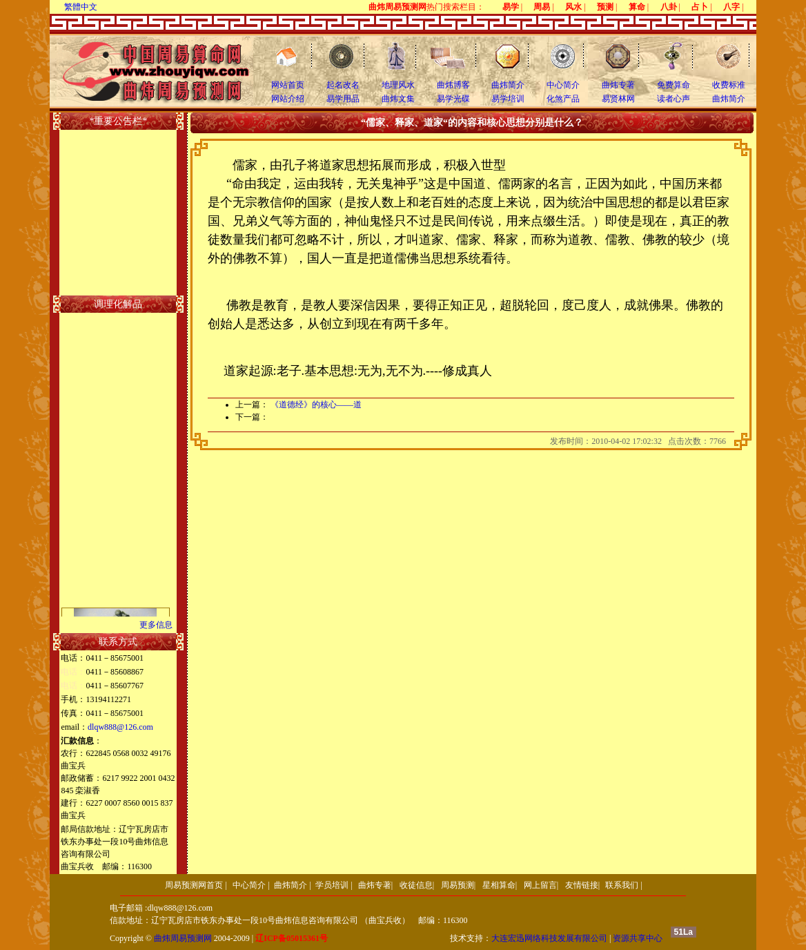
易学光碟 (453, 99)
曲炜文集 (398, 99)
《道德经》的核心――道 (316, 404)
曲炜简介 (507, 85)
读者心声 (673, 99)
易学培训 (507, 99)
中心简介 (563, 85)
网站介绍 (287, 99)
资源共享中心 (637, 938)
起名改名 (343, 85)
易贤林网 (618, 99)
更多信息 (156, 625)
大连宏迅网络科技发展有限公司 (549, 938)
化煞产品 (563, 99)
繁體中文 (80, 7)
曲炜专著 (618, 85)
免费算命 (673, 85)
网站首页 (287, 85)
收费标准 (728, 85)
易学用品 (343, 99)
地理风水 (398, 85)
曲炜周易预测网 (183, 938)
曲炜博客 (453, 85)
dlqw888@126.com (120, 727)
